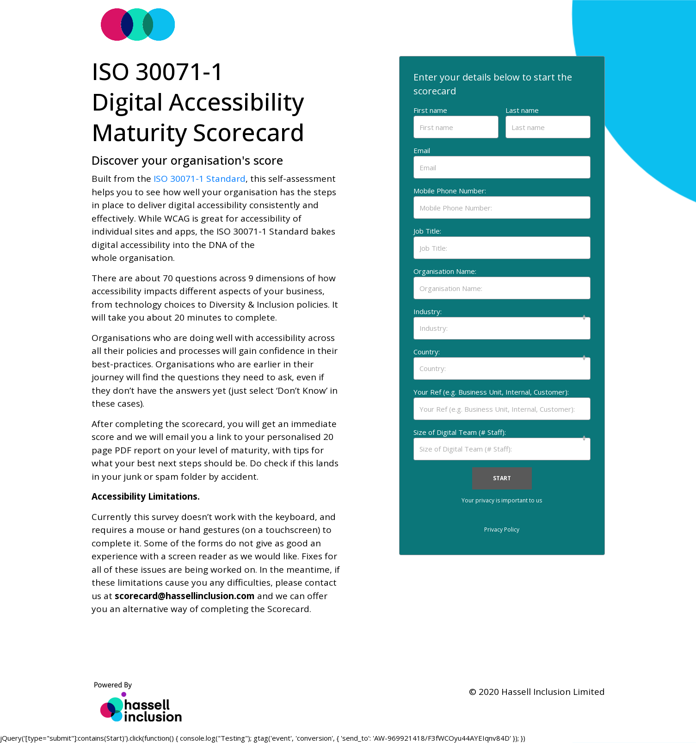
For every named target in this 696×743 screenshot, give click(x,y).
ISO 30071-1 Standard (200, 179)
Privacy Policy (501, 529)
